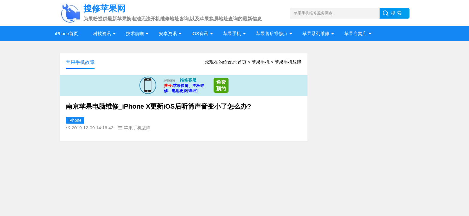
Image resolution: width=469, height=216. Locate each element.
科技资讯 (102, 33)
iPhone (75, 120)
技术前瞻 (135, 33)
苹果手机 (232, 33)
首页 (241, 61)
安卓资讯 (168, 33)
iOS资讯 (200, 33)
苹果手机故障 (288, 61)
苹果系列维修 (315, 33)
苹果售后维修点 (271, 33)
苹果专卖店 (355, 33)
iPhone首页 (66, 33)
